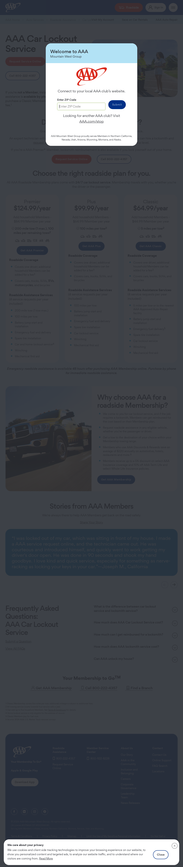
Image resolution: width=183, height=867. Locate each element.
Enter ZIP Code (66, 99)
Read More (46, 858)
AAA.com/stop (91, 121)
